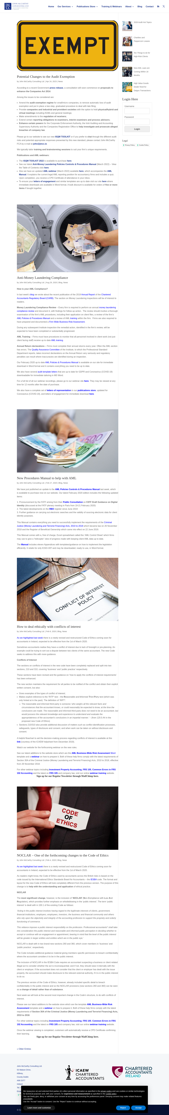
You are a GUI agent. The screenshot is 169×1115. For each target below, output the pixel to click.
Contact (150, 7)
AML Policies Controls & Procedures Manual (77, 489)
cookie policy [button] (111, 1094)
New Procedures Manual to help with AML (46, 478)
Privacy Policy (130, 145)
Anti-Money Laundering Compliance (42, 278)
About (128, 7)
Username (129, 106)
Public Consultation (73, 502)
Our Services (64, 7)
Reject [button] (123, 1108)
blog (32, 294)
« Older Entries (24, 1049)
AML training (57, 340)
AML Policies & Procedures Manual (61, 362)
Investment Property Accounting (65, 1021)
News (60, 81)
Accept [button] (138, 1108)
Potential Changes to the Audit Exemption (46, 77)
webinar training (98, 773)
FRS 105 (53, 773)
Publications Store (86, 7)
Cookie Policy (144, 145)
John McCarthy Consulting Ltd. (32, 81)
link (19, 742)
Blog (140, 7)
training (73, 318)
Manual (24, 544)
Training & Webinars (111, 7)
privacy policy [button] (106, 1091)
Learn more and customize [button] (39, 1108)
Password (129, 117)
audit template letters (47, 372)
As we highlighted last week (30, 638)
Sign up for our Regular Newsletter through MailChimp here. (67, 776)
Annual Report (88, 294)
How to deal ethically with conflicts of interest (49, 627)
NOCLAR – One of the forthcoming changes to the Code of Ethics (63, 855)
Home (51, 7)
